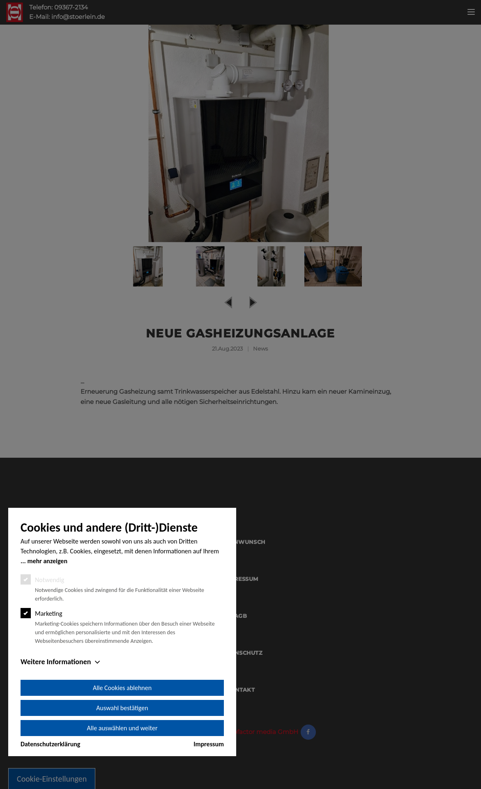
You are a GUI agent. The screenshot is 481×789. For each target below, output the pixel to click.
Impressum (208, 744)
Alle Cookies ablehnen (122, 688)
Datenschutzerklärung (50, 744)
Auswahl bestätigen (122, 708)
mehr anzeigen (47, 561)
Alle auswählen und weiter (122, 728)
